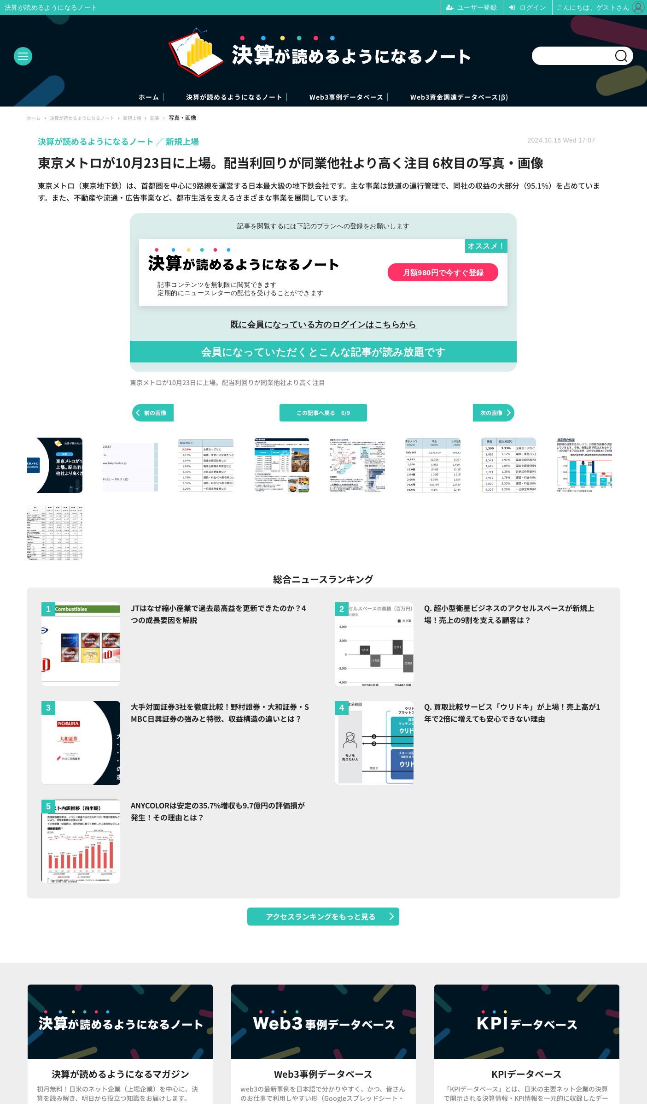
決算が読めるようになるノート (214, 97)
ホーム (102, 97)
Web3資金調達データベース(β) (501, 97)
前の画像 (155, 413)
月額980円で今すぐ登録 (443, 273)
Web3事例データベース (357, 97)
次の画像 (491, 413)
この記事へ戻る (323, 413)
